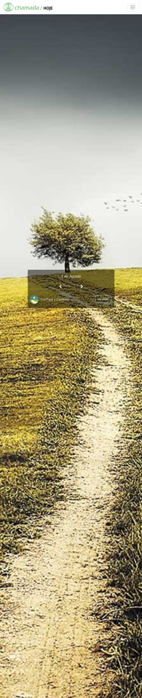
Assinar (103, 299)
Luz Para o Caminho (55, 299)
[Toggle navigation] (133, 7)
